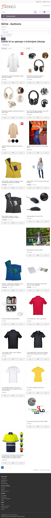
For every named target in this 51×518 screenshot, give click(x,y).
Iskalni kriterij (4, 27)
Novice (2, 509)
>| (10, 467)
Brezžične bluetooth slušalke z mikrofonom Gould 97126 (35, 76)
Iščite (6, 20)
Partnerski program (5, 498)
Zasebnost (3, 482)
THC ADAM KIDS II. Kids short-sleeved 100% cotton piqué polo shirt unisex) (37, 353)
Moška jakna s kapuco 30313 (35, 250)
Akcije (2, 500)
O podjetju (3, 478)
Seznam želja (4, 507)
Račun (2, 504)
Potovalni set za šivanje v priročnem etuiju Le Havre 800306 (37, 284)
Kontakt (3, 488)
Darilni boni (3, 497)
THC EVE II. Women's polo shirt (35, 387)
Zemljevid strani (5, 491)
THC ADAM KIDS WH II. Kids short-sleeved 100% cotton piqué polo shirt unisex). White (12, 389)
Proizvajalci (3, 495)
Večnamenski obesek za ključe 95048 (37, 421)
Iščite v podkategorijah (6, 34)
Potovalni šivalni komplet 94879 (10, 319)
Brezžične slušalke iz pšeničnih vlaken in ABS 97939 (13, 111)
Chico (16, 514)
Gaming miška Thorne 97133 (35, 216)
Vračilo (2, 489)
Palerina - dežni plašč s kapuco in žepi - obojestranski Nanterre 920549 (12, 284)
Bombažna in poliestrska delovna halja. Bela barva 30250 (12, 76)
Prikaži (28, 48)
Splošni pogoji (4, 483)
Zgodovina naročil (5, 506)
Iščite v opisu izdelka (6, 36)
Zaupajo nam (4, 480)
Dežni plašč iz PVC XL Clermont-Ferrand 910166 (38, 181)
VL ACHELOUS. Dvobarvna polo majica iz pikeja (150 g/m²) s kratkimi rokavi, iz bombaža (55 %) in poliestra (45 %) (13, 456)
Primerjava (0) (6, 45)
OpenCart (7, 514)
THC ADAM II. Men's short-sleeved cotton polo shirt (11, 353)
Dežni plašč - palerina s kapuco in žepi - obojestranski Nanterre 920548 (13, 181)
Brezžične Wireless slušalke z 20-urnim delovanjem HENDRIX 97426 (37, 111)
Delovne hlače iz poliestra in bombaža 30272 (37, 146)
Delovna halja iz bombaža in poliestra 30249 (12, 146)
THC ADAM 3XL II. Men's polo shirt (36, 319)
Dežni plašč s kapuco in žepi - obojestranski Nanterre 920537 (10, 216)
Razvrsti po (4, 48)
